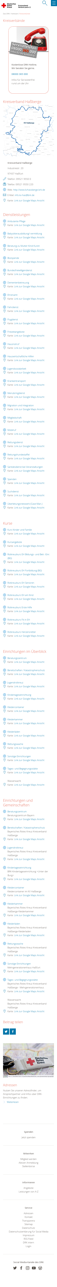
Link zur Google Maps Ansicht (29, 200)
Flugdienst (12, 319)
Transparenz (28, 1220)
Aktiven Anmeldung (28, 1162)
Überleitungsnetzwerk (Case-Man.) (24, 503)
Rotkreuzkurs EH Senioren (20, 582)
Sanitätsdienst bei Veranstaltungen (25, 466)
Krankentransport (16, 380)
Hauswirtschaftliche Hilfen (20, 356)
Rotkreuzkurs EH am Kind (20, 595)
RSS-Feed (28, 1238)
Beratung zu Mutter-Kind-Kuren (23, 245)
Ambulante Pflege (16, 221)
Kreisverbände (24, 13)
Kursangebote (14, 542)
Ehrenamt (12, 294)
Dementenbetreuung (18, 282)
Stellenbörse (28, 1166)
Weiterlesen (13, 1102)
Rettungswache (15, 743)
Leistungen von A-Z (28, 1191)
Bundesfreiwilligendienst (19, 270)
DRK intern (28, 1242)
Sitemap (28, 1224)
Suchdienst (13, 491)
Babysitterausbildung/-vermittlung (24, 233)
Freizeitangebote (15, 331)
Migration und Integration (20, 405)
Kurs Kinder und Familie (19, 529)
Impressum (28, 1235)
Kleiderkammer (15, 719)
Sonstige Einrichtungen (19, 756)
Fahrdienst (12, 307)
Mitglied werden (28, 1158)
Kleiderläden (13, 731)
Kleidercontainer (15, 707)
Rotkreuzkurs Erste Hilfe (19, 607)
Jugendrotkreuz (15, 682)
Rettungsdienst (15, 442)
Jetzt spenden (29, 1137)
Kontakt (29, 1216)
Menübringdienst (16, 393)
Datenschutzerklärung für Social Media (28, 1231)
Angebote (28, 1187)
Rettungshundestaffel (18, 454)
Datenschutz (28, 1227)
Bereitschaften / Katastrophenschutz (26, 670)
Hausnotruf (13, 344)
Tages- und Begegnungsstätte (22, 768)
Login (28, 1246)
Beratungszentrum (17, 658)
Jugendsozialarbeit (16, 368)
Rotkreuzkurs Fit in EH (18, 619)
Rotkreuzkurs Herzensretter (21, 631)
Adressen (14, 13)
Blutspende (13, 257)
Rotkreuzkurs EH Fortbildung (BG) (24, 570)
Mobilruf (11, 429)
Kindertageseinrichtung (19, 694)
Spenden (12, 479)
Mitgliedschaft (14, 417)
